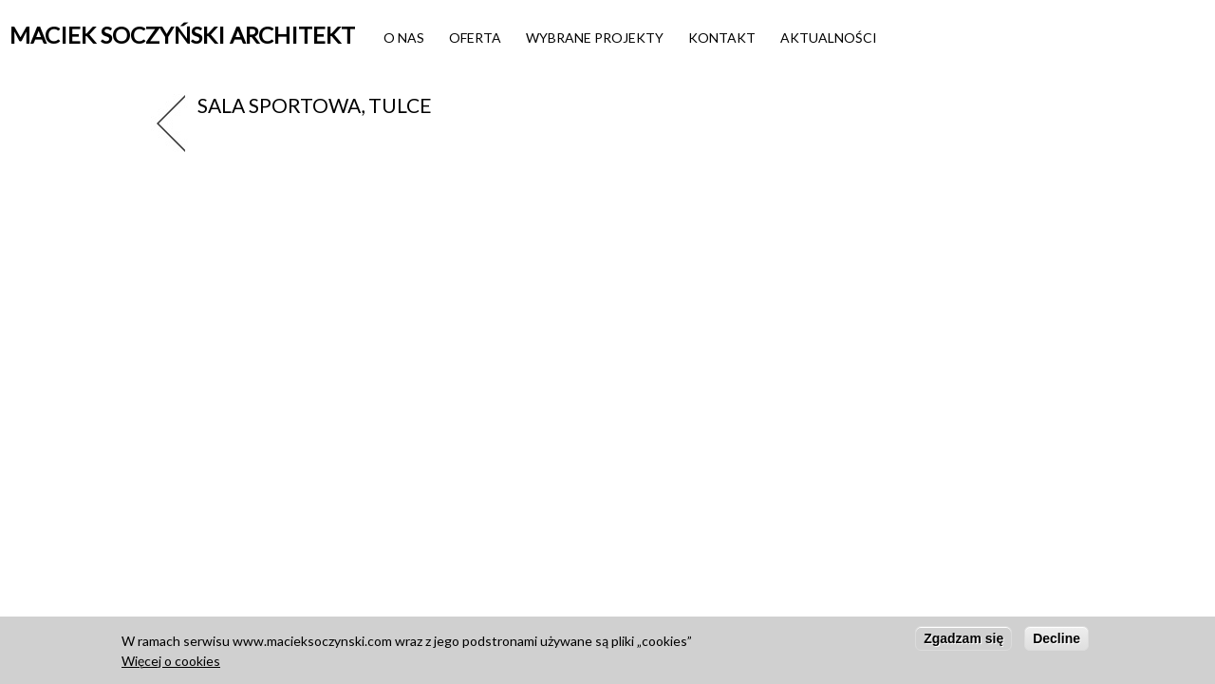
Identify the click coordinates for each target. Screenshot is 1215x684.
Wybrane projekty (595, 37)
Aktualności (828, 37)
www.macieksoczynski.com (312, 646)
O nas (403, 37)
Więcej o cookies (171, 666)
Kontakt (722, 37)
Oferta (475, 37)
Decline (1056, 644)
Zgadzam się (963, 644)
